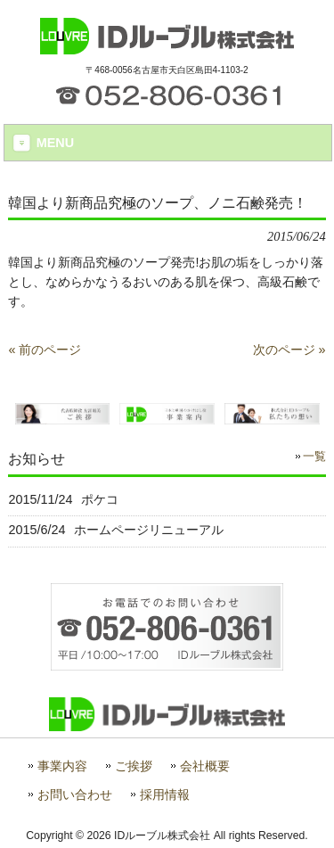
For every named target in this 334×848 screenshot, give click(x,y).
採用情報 (165, 795)
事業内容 (62, 766)
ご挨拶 (133, 766)
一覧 (314, 456)
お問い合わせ (74, 795)
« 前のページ (44, 349)
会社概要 (205, 766)
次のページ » (289, 349)
